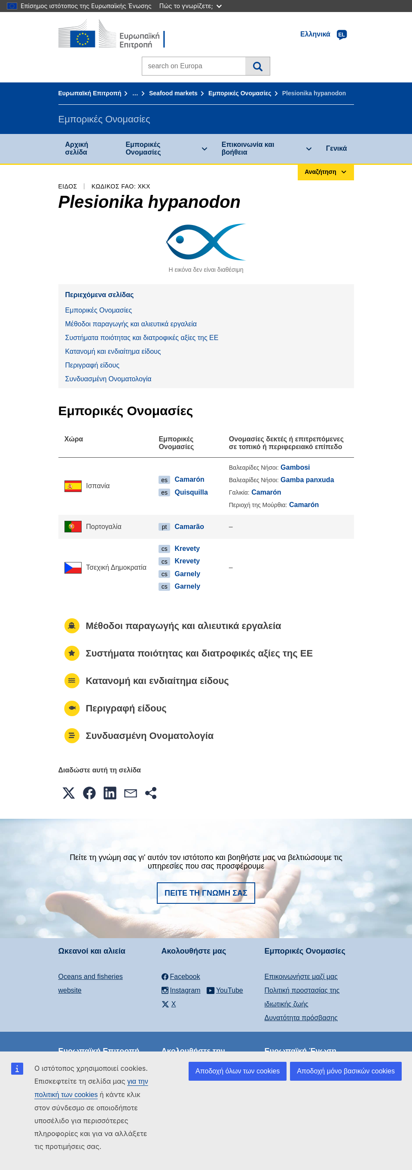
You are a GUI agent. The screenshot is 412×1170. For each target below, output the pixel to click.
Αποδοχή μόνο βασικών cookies (346, 1071)
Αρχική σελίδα (77, 148)
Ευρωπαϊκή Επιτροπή (90, 93)
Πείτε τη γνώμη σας (206, 893)
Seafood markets (173, 93)
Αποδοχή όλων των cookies (237, 1071)
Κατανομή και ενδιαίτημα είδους (113, 351)
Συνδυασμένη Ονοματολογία (108, 379)
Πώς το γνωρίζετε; (190, 5)
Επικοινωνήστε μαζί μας (301, 976)
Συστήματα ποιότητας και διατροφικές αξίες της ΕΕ (142, 337)
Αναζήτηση (257, 66)
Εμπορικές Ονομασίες (239, 93)
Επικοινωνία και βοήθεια (248, 148)
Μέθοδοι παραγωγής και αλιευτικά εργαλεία (131, 324)
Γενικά (336, 148)
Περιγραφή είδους (92, 365)
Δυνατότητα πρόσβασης (301, 1017)
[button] (68, 793)
